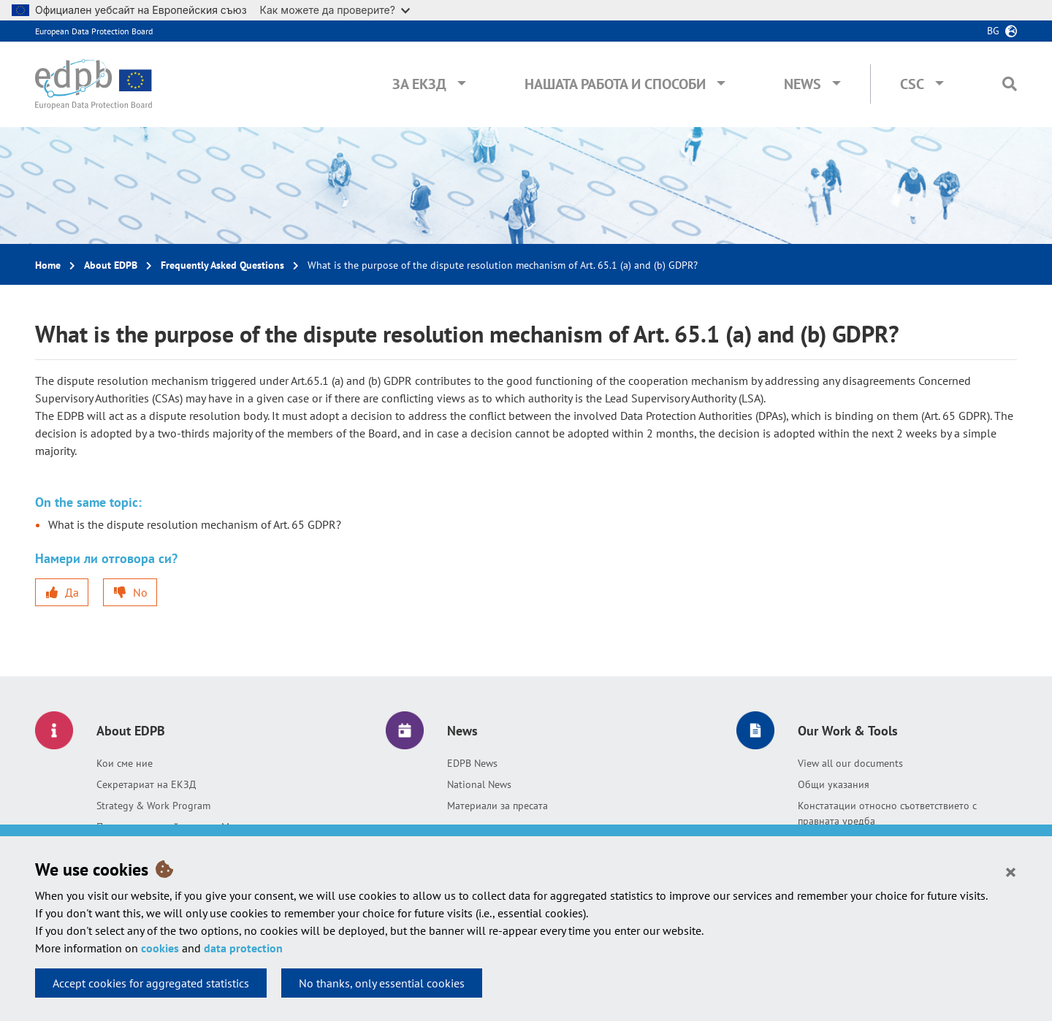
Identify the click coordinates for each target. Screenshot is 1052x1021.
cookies (160, 948)
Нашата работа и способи (615, 83)
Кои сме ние (124, 763)
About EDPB (110, 265)
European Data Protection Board (94, 31)
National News (479, 784)
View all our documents (850, 763)
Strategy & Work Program (153, 805)
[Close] (1011, 871)
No (140, 592)
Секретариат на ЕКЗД (146, 784)
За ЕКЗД (419, 83)
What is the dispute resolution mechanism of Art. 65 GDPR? (194, 524)
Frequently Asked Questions (222, 265)
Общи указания (833, 784)
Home (48, 265)
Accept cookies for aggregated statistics (151, 983)
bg (993, 30)
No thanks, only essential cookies (382, 983)
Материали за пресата (497, 805)
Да (72, 592)
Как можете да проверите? (335, 10)
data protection (243, 948)
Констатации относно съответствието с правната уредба (887, 813)
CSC (912, 83)
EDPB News (472, 763)
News (802, 83)
